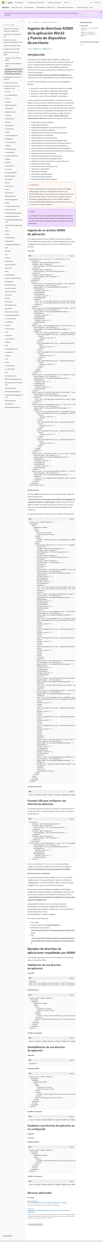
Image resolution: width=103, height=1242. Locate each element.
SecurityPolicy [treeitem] (9, 322)
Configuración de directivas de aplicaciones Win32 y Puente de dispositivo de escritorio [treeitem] (14, 71)
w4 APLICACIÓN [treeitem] (10, 366)
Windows (36, 22)
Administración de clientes (49, 22)
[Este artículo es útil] (81, 45)
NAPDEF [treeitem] (7, 258)
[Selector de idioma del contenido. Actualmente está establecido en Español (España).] (9, 1238)
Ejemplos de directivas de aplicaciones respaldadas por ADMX (89, 33)
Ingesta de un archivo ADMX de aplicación (90, 29)
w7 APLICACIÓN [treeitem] (10, 369)
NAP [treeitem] (6, 254)
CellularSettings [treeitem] (9, 125)
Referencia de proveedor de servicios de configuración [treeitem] (11, 30)
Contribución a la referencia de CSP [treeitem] (12, 35)
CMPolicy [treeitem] (7, 145)
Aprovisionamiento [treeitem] (10, 291)
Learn (29, 22)
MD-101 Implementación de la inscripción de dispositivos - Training (47, 1203)
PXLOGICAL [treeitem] (8, 295)
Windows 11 (39, 49)
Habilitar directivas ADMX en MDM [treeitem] (13, 65)
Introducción (84, 26)
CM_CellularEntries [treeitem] (10, 142)
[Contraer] (23, 21)
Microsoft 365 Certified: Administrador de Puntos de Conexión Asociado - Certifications (49, 1211)
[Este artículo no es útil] (83, 45)
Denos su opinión (91, 14)
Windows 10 (48, 49)
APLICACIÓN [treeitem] (9, 108)
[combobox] (12, 24)
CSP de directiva (48, 864)
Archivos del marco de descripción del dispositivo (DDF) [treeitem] (13, 41)
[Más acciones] (73, 22)
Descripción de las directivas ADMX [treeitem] (13, 59)
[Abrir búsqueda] (91, 2)
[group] (51, 372)
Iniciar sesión (97, 2)
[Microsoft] (3, 2)
